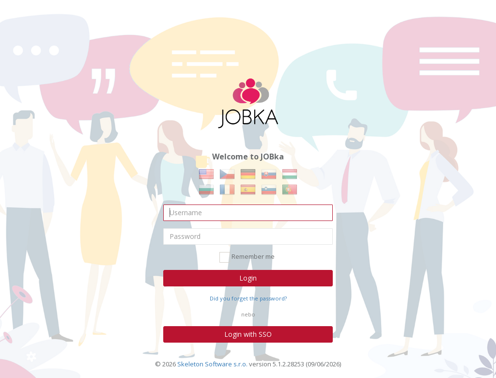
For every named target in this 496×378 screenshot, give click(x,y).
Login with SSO (248, 334)
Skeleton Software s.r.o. (212, 364)
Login (248, 278)
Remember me (247, 257)
